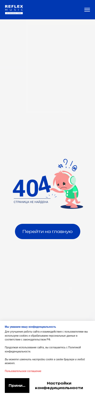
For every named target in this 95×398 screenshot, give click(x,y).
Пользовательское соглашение (23, 371)
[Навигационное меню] (87, 9)
